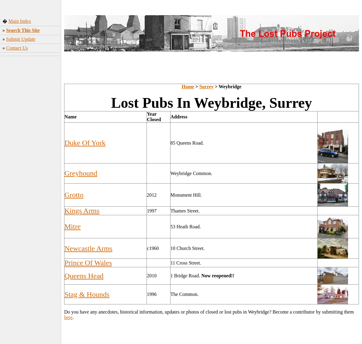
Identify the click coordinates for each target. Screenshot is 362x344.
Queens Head (84, 276)
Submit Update (20, 39)
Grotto (74, 195)
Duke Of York (84, 143)
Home (188, 86)
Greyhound (80, 173)
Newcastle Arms (88, 248)
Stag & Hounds (86, 294)
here (68, 317)
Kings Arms (81, 211)
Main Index (20, 21)
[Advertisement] (30, 153)
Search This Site (23, 30)
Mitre (72, 226)
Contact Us (17, 48)
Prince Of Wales (88, 263)
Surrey (206, 86)
